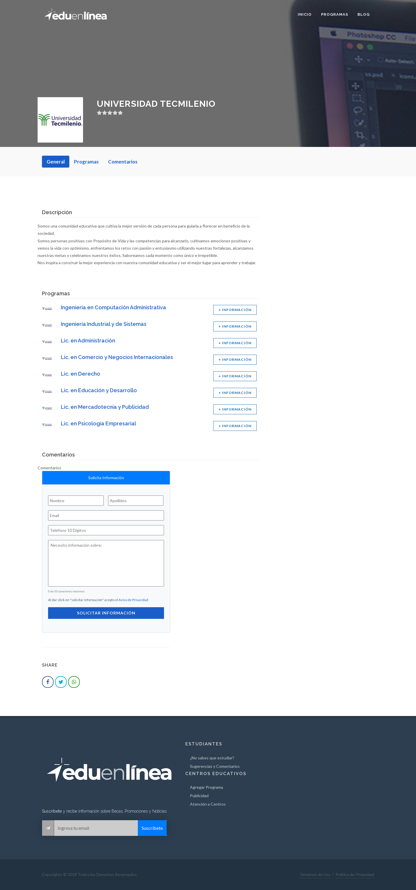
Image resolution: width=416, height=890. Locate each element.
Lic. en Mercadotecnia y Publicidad (105, 407)
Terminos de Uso (315, 874)
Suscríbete (152, 828)
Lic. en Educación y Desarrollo (99, 390)
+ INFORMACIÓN (234, 310)
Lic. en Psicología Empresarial (98, 423)
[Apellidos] (136, 500)
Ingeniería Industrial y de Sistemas (104, 324)
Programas (86, 162)
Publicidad (199, 795)
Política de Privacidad (355, 874)
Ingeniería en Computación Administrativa (113, 307)
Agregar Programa (206, 787)
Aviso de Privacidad (133, 600)
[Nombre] (76, 500)
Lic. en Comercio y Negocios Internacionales (117, 357)
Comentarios (123, 162)
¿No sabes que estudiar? (212, 757)
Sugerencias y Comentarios (215, 766)
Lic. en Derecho (80, 374)
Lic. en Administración (88, 340)
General (56, 162)
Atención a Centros (208, 804)
